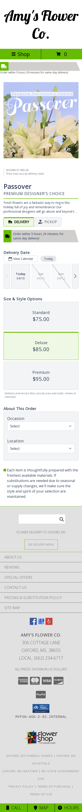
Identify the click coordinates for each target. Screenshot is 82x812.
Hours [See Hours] (68, 808)
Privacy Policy (21, 786)
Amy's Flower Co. (41, 24)
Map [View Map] (41, 808)
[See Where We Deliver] (41, 544)
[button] (41, 708)
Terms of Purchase (54, 786)
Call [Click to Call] (13, 808)
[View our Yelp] (48, 623)
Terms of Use (41, 794)
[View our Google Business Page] (41, 623)
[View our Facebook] (33, 623)
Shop (20, 54)
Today (48, 259)
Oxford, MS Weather (20, 771)
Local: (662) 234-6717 (41, 658)
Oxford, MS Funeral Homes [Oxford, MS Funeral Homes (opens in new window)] (29, 756)
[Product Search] (42, 519)
